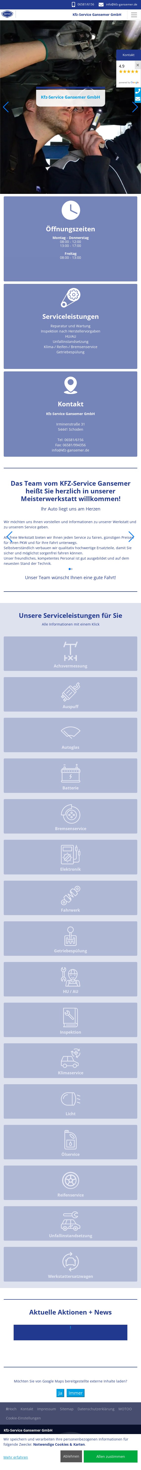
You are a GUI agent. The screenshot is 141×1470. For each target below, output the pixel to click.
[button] (5, 107)
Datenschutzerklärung (96, 1409)
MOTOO (125, 1409)
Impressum (46, 1409)
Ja (60, 1393)
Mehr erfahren (15, 1457)
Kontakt (27, 1409)
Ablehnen (71, 1456)
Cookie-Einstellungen (23, 1418)
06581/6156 (83, 4)
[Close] (138, 65)
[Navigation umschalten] (134, 15)
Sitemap (67, 1409)
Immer (76, 1393)
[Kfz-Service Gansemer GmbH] (9, 14)
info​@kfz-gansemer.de (118, 4)
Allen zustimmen (110, 1456)
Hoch (11, 1409)
